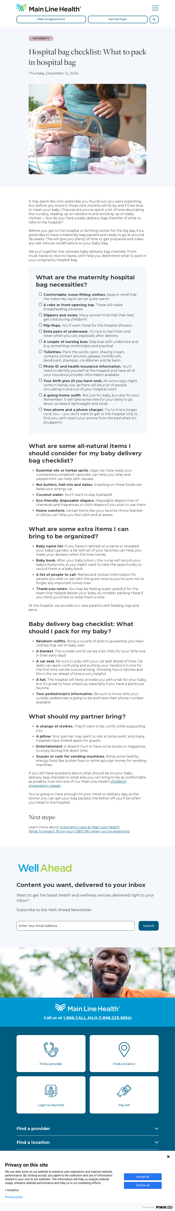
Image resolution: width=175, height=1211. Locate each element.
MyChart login (118, 19)
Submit (148, 926)
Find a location (33, 1142)
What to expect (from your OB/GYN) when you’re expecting (79, 831)
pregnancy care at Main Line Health (90, 827)
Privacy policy (14, 1197)
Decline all (142, 1185)
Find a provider (33, 1128)
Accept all (142, 1176)
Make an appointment (51, 19)
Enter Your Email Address (38, 926)
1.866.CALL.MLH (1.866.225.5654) (97, 1017)
